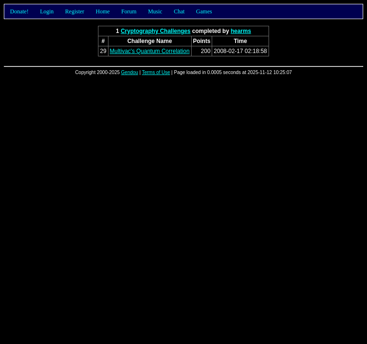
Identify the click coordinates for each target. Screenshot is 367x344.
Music (155, 11)
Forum (129, 11)
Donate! (19, 11)
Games (204, 11)
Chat (179, 11)
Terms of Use (156, 72)
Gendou (129, 72)
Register (74, 11)
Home (102, 11)
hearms (241, 31)
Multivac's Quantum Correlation (150, 51)
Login (47, 11)
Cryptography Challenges (156, 31)
